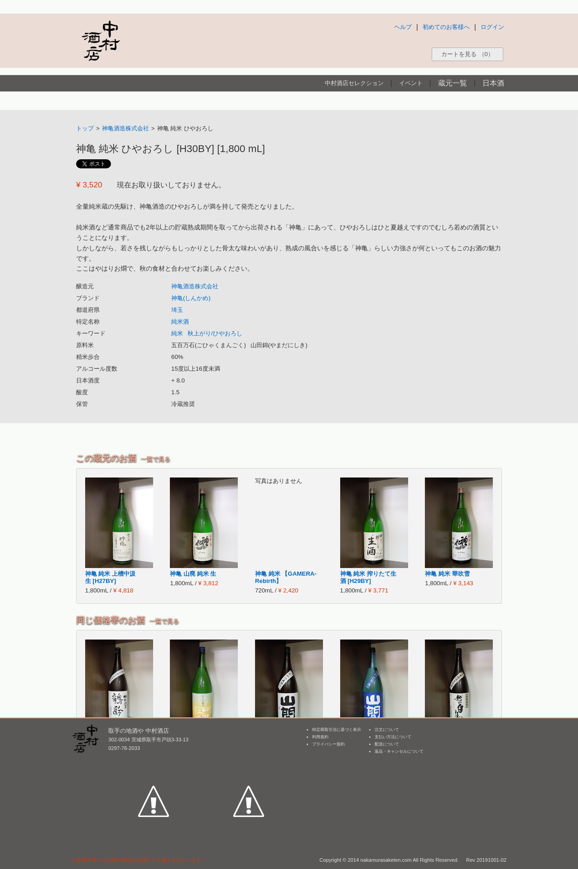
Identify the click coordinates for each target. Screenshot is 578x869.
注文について (387, 729)
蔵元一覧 (452, 83)
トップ (85, 128)
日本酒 (493, 83)
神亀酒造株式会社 (125, 128)
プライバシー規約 (328, 744)
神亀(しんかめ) (191, 298)
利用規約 (320, 737)
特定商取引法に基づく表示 (336, 729)
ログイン (492, 27)
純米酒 (180, 321)
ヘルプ (403, 27)
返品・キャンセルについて (399, 751)
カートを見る (467, 54)
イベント (411, 83)
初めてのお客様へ (446, 27)
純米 (177, 333)
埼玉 (177, 309)
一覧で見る (155, 459)
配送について (387, 744)
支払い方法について (393, 737)
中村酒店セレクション (354, 83)
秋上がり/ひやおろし (215, 333)
